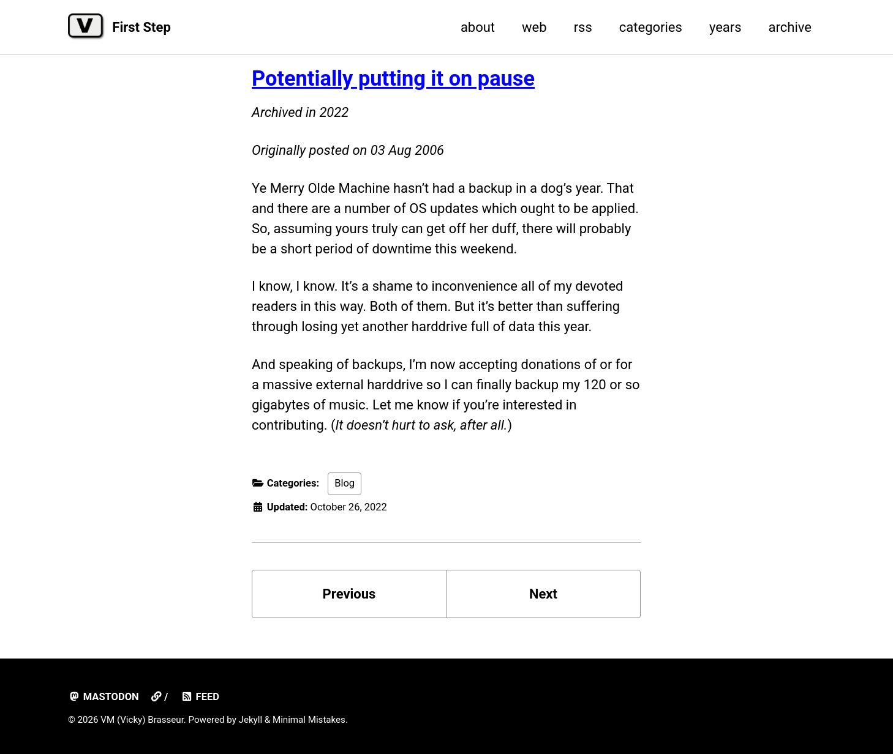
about (478, 27)
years (725, 27)
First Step (141, 27)
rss (583, 27)
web (534, 27)
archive (790, 27)
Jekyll (251, 719)
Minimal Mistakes (309, 719)
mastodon (103, 697)
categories (650, 27)
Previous (349, 594)
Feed (200, 697)
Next (543, 594)
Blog (344, 483)
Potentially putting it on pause (393, 78)
